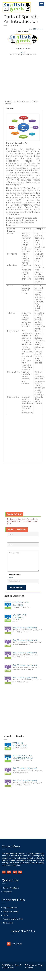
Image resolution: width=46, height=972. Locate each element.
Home (5, 915)
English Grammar (10, 908)
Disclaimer (7, 892)
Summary (10, 109)
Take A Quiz (8, 923)
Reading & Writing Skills (13, 919)
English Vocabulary (11, 911)
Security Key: (15, 574)
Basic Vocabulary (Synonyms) (25, 768)
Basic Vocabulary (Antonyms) (25, 628)
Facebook (14, 943)
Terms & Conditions (11, 888)
